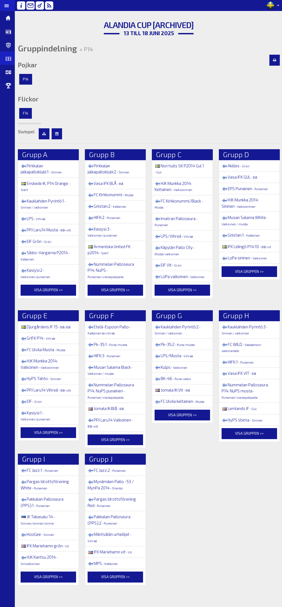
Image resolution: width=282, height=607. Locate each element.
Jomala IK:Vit (173, 389)
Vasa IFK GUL (240, 176)
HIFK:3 (105, 355)
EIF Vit (168, 264)
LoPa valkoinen (180, 276)
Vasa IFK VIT (239, 373)
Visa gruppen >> (49, 296)
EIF (32, 407)
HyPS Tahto (42, 378)
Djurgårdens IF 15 (47, 326)
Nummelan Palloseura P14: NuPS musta (245, 390)
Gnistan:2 (108, 206)
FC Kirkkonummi (112, 194)
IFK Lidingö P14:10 (247, 246)
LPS (34, 218)
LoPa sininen (244, 257)
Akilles (236, 165)
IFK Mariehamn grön (46, 545)
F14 (27, 113)
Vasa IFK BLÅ (107, 183)
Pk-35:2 (175, 344)
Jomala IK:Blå (107, 408)
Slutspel (27, 131)
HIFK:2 (105, 217)
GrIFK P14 (39, 338)
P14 (27, 79)
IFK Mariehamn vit (111, 551)
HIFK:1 (238, 361)
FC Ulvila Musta (44, 349)
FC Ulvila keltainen (180, 401)
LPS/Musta (174, 355)
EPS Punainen (245, 188)
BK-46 (173, 378)
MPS (104, 563)
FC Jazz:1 (41, 470)
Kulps (171, 367)
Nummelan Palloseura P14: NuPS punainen (112, 390)
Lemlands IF (239, 408)
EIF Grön (37, 247)
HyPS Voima (242, 419)
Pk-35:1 (109, 344)
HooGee (39, 534)
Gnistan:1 (241, 234)
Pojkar (29, 65)
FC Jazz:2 (108, 470)
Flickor (29, 99)
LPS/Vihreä (174, 236)
